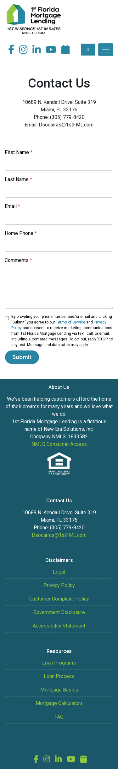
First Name (18, 152)
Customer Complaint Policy (59, 599)
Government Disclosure (59, 612)
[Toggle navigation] (105, 49)
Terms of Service (70, 322)
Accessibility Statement (59, 626)
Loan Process (59, 676)
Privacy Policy (59, 585)
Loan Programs (59, 663)
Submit (22, 357)
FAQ (59, 717)
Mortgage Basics (59, 690)
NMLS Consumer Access (59, 444)
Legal (59, 572)
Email (12, 206)
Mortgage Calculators (59, 703)
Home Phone (21, 233)
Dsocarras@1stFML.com (59, 535)
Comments (18, 260)
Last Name (18, 179)
